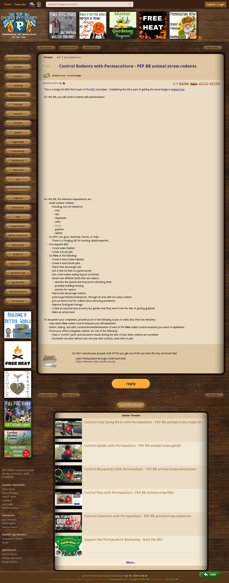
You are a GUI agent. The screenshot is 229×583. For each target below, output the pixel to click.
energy (18, 104)
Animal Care (177, 89)
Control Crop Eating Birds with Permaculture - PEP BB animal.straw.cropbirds (143, 422)
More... (131, 562)
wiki (59, 57)
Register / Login (215, 4)
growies (18, 67)
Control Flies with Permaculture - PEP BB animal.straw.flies (129, 492)
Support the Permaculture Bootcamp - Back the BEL (123, 539)
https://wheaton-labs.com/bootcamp (96, 361)
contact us (56, 579)
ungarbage (18, 142)
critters (18, 76)
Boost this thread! (131, 405)
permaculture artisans (18, 189)
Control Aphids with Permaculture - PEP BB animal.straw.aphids (132, 445)
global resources (18, 235)
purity (18, 132)
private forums (18, 292)
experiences (18, 226)
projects (18, 254)
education (18, 207)
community (18, 151)
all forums (18, 301)
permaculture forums (18, 57)
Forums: (48, 57)
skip (18, 217)
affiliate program (84, 579)
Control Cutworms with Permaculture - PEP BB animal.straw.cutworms (137, 516)
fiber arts (18, 170)
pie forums (18, 282)
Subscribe (20, 4)
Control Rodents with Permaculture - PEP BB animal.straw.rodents (127, 66)
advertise (69, 579)
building (18, 85)
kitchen (18, 123)
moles (58, 225)
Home (7, 4)
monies (18, 114)
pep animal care (72, 57)
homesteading (18, 95)
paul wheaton (157, 579)
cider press (18, 245)
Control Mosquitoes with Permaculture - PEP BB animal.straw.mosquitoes (140, 469)
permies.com (18, 273)
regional (18, 198)
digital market (18, 263)
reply (131, 383)
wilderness (18, 160)
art (18, 179)
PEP (92, 89)
